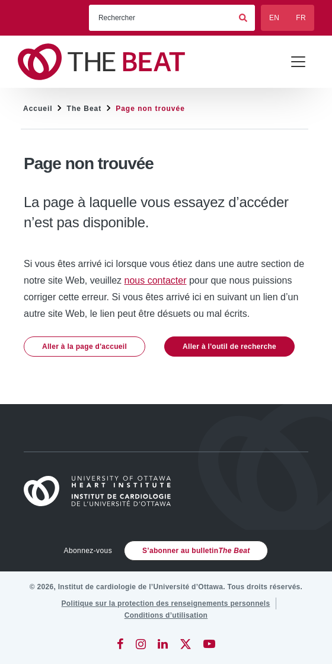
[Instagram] (141, 644)
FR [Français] (301, 18)
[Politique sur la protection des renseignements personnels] (166, 603)
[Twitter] (185, 644)
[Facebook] (120, 644)
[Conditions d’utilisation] (166, 615)
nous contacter (155, 280)
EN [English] (274, 18)
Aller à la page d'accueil (84, 346)
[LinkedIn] (163, 644)
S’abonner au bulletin (196, 550)
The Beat (84, 108)
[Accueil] (102, 491)
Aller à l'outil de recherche (229, 346)
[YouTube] (209, 644)
